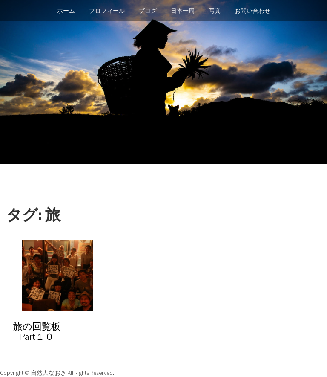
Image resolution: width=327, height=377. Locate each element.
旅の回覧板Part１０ (36, 331)
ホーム (66, 10)
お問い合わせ (252, 10)
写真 (215, 10)
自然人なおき (49, 373)
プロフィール (107, 10)
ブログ (148, 10)
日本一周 (183, 10)
